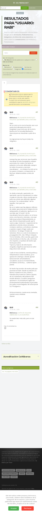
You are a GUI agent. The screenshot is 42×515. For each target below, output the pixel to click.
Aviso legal (30, 473)
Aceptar (14, 508)
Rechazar (27, 508)
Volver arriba (6, 344)
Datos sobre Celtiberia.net (10, 473)
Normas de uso (21, 470)
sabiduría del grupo (28, 102)
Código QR (20, 13)
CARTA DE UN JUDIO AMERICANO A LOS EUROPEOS (20, 314)
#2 (37, 148)
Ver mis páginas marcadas (10, 371)
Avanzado (32, 8)
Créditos (22, 473)
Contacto (13, 477)
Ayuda (29, 470)
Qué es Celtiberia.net (8, 470)
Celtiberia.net (21, 3)
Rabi (11, 112)
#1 (37, 112)
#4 (37, 307)
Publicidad (6, 477)
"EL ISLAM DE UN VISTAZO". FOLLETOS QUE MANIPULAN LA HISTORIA (23, 118)
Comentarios (4, 83)
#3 (37, 182)
